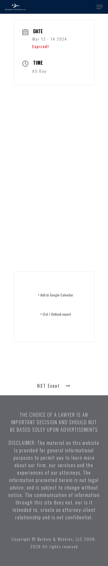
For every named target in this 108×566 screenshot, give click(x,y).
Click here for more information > (49, 233)
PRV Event (54, 366)
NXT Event (54, 385)
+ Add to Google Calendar (55, 294)
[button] (99, 7)
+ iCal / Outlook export (55, 314)
